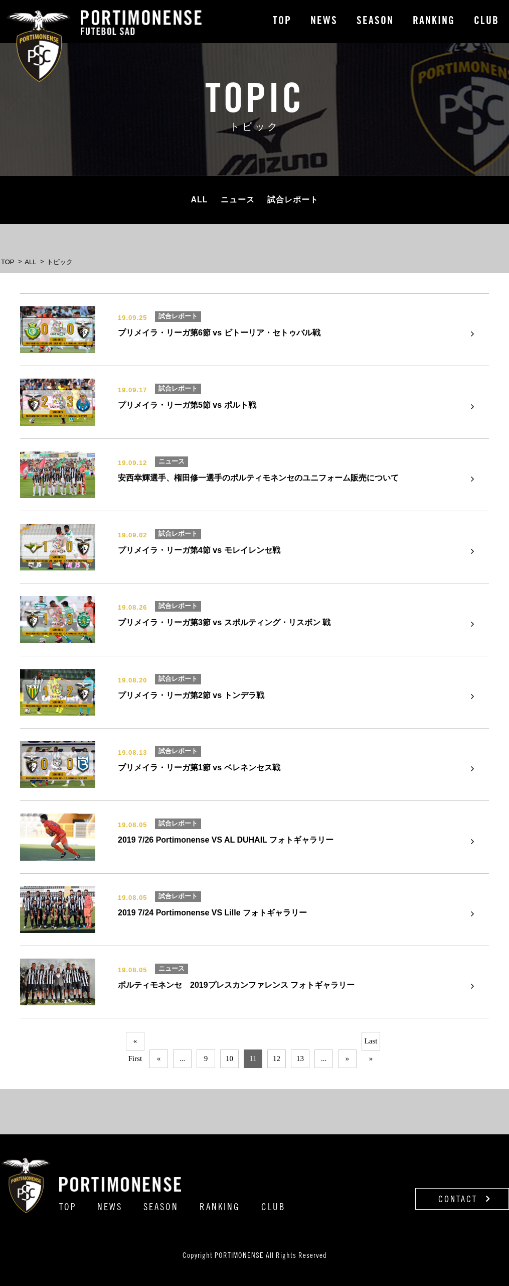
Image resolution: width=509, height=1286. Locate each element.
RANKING (434, 21)
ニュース (238, 199)
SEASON (375, 21)
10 (229, 1059)
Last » (371, 1043)
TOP (282, 21)
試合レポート (292, 199)
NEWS (323, 21)
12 (276, 1059)
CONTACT (464, 1199)
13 (300, 1059)
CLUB (486, 21)
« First (135, 1043)
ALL (199, 199)
